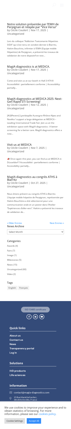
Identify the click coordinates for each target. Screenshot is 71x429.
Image (10, 255)
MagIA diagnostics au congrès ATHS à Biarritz (32, 178)
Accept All (34, 420)
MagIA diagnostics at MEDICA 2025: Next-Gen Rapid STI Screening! (34, 100)
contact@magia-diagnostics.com (31, 392)
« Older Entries (14, 223)
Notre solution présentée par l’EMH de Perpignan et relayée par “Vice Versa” (33, 25)
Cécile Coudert (19, 30)
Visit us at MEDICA (19, 145)
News (10, 264)
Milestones (12, 259)
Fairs (9, 250)
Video (10, 274)
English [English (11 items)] (12, 287)
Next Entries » (57, 223)
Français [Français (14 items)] (23, 287)
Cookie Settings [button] (15, 420)
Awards (11, 245)
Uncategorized (15, 33)
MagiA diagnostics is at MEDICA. (28, 67)
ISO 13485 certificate (35, 309)
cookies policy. (47, 414)
